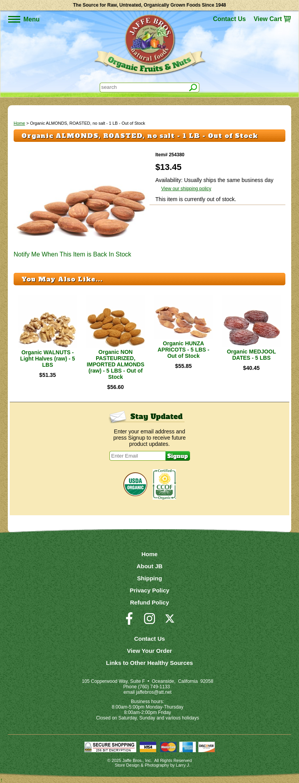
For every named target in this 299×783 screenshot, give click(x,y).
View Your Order (149, 650)
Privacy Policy (149, 590)
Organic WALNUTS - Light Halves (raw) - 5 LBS (47, 358)
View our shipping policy (186, 188)
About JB (150, 566)
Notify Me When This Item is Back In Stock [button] (72, 254)
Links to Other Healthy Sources (149, 662)
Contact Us (229, 19)
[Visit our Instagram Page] (149, 622)
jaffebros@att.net (153, 692)
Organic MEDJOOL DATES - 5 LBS (251, 354)
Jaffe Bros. (132, 760)
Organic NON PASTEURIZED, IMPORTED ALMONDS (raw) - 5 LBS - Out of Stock (115, 364)
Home (19, 123)
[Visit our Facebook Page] (129, 622)
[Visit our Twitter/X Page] (170, 622)
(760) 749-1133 (154, 686)
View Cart (267, 19)
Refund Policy (149, 602)
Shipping (149, 578)
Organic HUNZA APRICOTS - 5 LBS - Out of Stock (183, 349)
